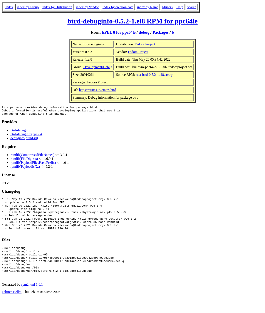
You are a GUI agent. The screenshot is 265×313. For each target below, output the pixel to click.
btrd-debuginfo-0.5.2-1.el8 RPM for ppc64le (132, 21)
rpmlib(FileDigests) (24, 160)
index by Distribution (57, 7)
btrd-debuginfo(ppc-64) (26, 136)
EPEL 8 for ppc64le (119, 32)
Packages (161, 32)
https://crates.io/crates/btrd (97, 90)
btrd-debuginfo (20, 132)
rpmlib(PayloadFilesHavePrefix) (33, 164)
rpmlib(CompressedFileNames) (32, 157)
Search (191, 7)
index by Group (28, 7)
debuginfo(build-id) (24, 140)
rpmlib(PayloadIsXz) (25, 168)
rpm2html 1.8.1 (32, 300)
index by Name (147, 7)
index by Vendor (87, 7)
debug (144, 32)
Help (179, 7)
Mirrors (167, 7)
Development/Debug (97, 67)
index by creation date (117, 7)
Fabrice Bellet (11, 307)
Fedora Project (145, 44)
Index (9, 7)
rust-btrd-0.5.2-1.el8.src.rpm (155, 74)
